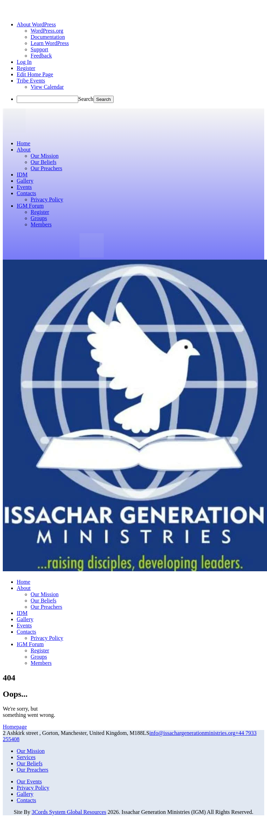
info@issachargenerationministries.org (192, 733)
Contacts (26, 800)
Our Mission (30, 751)
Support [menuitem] (39, 49)
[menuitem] (36, 24)
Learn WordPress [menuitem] (50, 43)
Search (86, 99)
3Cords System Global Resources (69, 812)
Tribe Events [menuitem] (31, 81)
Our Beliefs (29, 763)
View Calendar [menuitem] (47, 87)
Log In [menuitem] (24, 62)
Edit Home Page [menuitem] (35, 74)
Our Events (29, 781)
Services (26, 757)
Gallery (25, 794)
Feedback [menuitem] (41, 56)
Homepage (15, 727)
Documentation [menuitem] (48, 37)
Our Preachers (32, 770)
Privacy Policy (33, 788)
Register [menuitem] (26, 68)
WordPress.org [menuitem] (47, 31)
